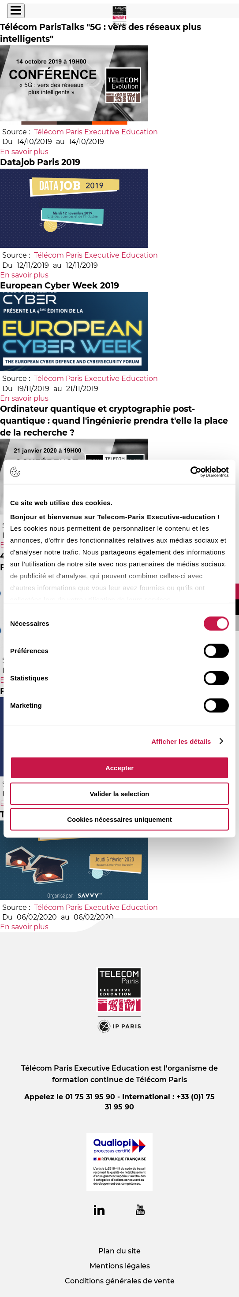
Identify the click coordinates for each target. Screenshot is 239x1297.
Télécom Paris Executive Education (96, 132)
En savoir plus (24, 152)
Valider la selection (119, 793)
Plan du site (119, 1251)
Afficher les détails (181, 741)
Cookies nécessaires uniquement (119, 819)
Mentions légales (120, 1266)
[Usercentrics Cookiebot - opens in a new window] (190, 471)
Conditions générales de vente (120, 1281)
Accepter (119, 768)
